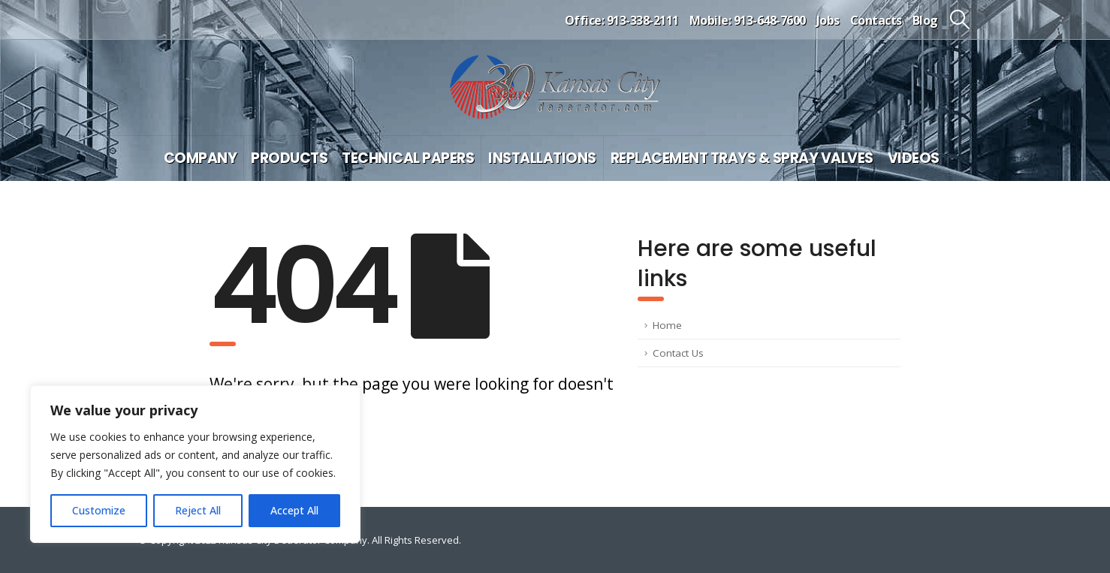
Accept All (294, 510)
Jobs (828, 20)
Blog (925, 20)
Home (667, 325)
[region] (195, 464)
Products (289, 158)
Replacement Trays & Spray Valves (742, 158)
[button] (960, 19)
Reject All (198, 510)
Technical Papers (408, 158)
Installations (542, 158)
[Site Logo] (555, 87)
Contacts (876, 20)
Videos (914, 158)
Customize (98, 510)
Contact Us (678, 353)
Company (200, 158)
